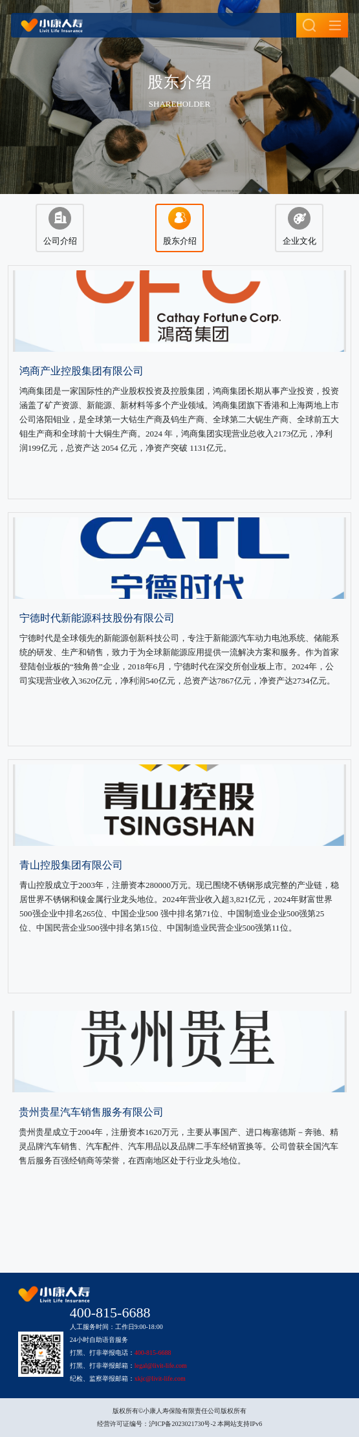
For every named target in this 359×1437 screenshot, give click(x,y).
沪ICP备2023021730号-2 (182, 1423)
